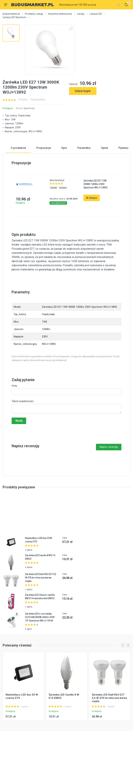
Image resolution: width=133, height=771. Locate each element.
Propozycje (43, 170)
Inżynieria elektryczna (60, 13)
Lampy (81, 13)
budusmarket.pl (11, 13)
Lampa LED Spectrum (14, 17)
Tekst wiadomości (23, 423)
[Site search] (86, 5)
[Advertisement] (99, 110)
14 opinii (22, 99)
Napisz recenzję (109, 469)
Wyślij (19, 443)
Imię (14, 408)
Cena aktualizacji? (58, 225)
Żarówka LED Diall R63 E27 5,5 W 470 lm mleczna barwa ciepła (40, 600)
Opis (64, 170)
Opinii (104, 170)
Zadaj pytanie (37, 99)
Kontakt (54, 210)
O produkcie (18, 170)
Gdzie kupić (83, 91)
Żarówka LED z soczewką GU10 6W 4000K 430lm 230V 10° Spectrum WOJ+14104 (40, 639)
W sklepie (91, 220)
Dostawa (62, 210)
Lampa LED (96, 13)
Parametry (84, 170)
